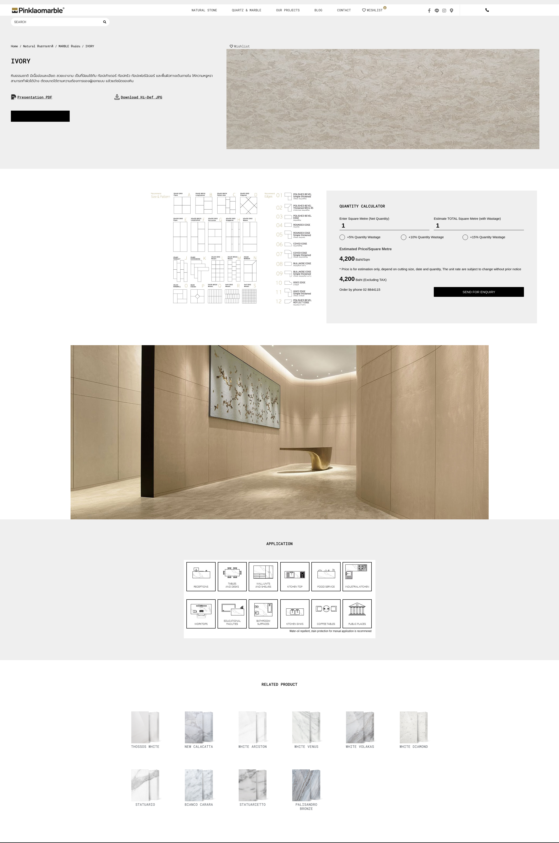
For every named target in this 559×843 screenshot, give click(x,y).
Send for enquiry (479, 292)
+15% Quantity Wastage (484, 237)
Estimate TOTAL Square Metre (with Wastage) (467, 218)
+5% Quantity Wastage (359, 237)
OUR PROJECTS (288, 10)
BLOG (318, 10)
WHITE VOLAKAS (360, 746)
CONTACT (344, 10)
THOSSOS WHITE (145, 746)
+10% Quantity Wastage (422, 237)
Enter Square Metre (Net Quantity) (364, 218)
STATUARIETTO (253, 804)
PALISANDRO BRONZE (306, 806)
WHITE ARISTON (252, 746)
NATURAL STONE (204, 10)
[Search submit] (105, 22)
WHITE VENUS (306, 746)
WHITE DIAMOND (414, 746)
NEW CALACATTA (199, 746)
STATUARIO (145, 804)
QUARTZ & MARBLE (246, 10)
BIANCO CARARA (199, 804)
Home (14, 46)
